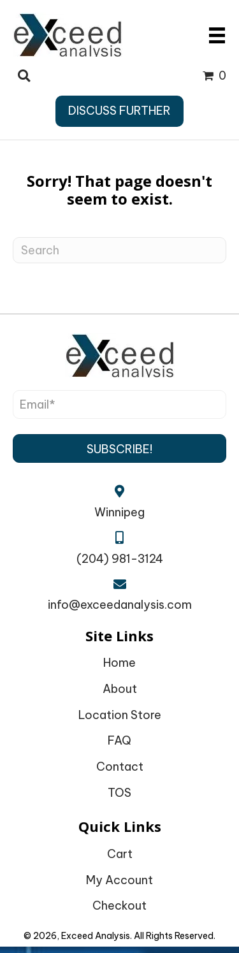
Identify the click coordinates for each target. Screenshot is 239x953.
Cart (120, 854)
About (120, 688)
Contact (119, 766)
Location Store (119, 715)
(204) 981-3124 (119, 558)
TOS (119, 792)
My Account (119, 880)
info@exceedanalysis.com (120, 604)
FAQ (119, 740)
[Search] (119, 250)
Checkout (119, 905)
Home (119, 662)
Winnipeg (119, 512)
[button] (119, 448)
